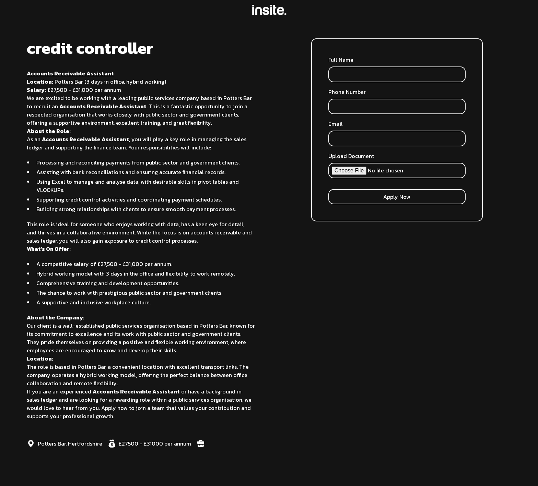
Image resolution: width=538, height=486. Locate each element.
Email (335, 124)
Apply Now (396, 197)
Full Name (340, 60)
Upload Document (351, 156)
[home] (269, 10)
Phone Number (347, 92)
